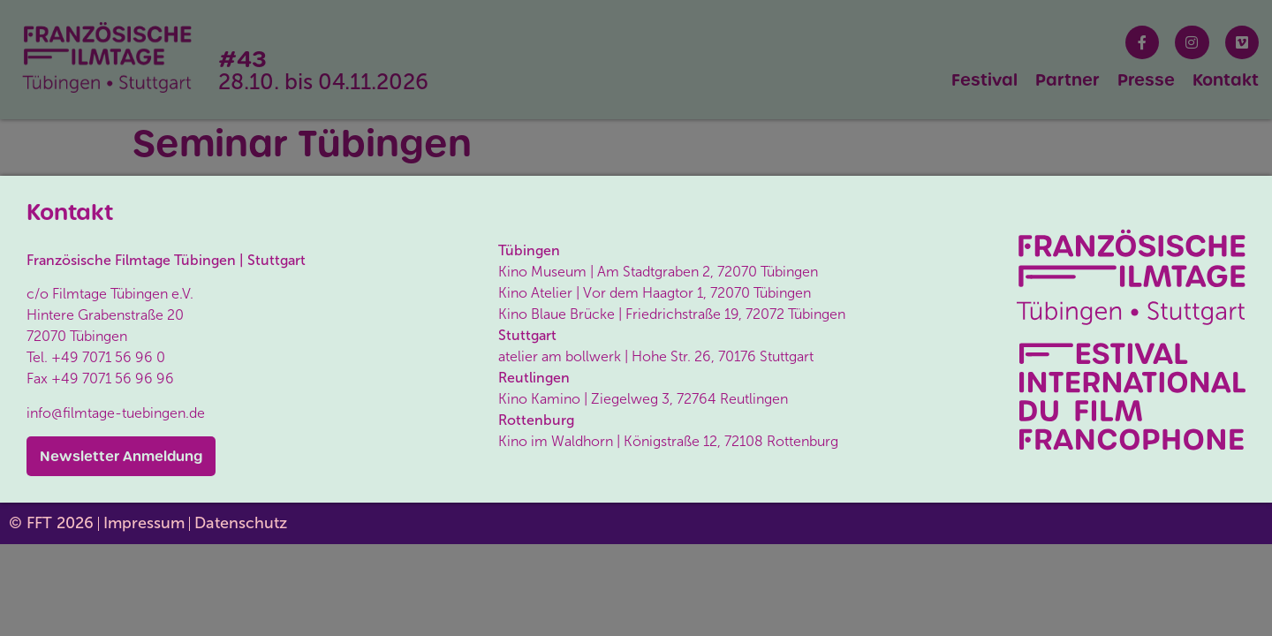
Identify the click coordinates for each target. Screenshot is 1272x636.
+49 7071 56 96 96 (112, 378)
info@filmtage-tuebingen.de (115, 412)
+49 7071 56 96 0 (108, 357)
